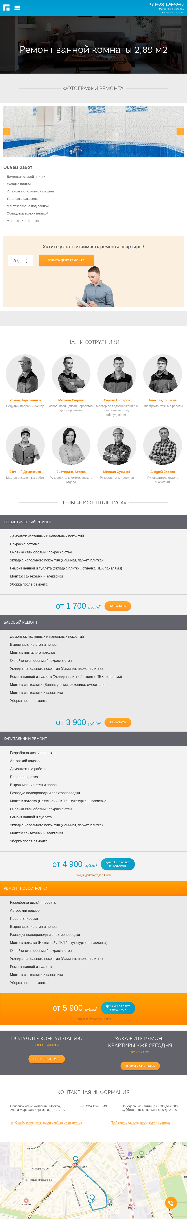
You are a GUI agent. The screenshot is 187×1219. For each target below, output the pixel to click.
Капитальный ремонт (25, 739)
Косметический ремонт (28, 522)
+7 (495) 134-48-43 (166, 4)
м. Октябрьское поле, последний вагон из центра (46, 1122)
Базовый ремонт (21, 622)
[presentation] (6, 131)
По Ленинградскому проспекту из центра (140, 1122)
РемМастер (7, 7)
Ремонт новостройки (25, 888)
